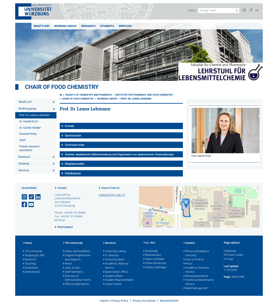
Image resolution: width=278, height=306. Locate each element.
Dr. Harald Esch (28, 121)
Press (188, 264)
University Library (114, 251)
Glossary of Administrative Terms (77, 278)
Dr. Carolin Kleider (30, 127)
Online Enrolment (154, 263)
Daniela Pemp (27, 133)
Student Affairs (113, 276)
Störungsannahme (196, 276)
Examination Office (115, 272)
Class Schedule (153, 259)
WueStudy (150, 251)
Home (27, 243)
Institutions (30, 268)
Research (88, 26)
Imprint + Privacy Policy (114, 300)
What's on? (42, 26)
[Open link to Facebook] (25, 204)
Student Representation (118, 280)
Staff (22, 140)
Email (61, 220)
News (67, 264)
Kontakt (69, 126)
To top (228, 259)
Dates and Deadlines (76, 251)
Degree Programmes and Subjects (77, 258)
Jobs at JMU (71, 268)
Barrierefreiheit (169, 300)
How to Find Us (110, 188)
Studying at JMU (34, 256)
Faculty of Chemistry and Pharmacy (88, 94)
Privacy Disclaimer (144, 300)
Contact (61, 188)
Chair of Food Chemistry (62, 87)
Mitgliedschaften (74, 163)
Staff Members (73, 272)
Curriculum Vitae (74, 144)
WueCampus (152, 255)
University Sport (113, 260)
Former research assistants (29, 148)
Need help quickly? (196, 288)
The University (32, 251)
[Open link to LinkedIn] (38, 197)
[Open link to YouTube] (31, 204)
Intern (191, 10)
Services (125, 26)
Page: (227, 276)
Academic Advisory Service (116, 266)
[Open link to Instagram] (25, 197)
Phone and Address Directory (196, 253)
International (31, 272)
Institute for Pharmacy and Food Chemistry (144, 94)
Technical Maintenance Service (199, 282)
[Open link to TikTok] (31, 197)
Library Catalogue (154, 267)
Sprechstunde (73, 135)
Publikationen (73, 173)
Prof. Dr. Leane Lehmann (34, 115)
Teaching (29, 264)
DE (256, 10)
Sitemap (230, 251)
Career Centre (112, 284)
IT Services (111, 256)
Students (107, 26)
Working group (65, 26)
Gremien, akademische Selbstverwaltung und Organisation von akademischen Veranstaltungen (119, 154)
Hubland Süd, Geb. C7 (112, 194)
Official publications (76, 284)
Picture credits (233, 255)
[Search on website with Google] (218, 10)
